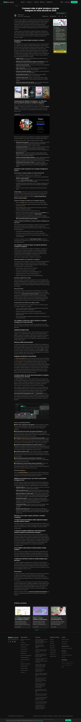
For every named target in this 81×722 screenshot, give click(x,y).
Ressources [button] (30, 2)
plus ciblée (25, 55)
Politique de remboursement (67, 715)
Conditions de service (37, 715)
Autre (63, 666)
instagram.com (23, 202)
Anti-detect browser (37, 616)
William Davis (21, 14)
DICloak (21, 378)
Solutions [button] (23, 2)
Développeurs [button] (50, 2)
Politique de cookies (57, 715)
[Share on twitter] (8, 641)
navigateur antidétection (21, 358)
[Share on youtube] (14, 641)
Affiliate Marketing (54, 616)
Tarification (36, 2)
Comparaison (17, 616)
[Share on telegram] (12, 641)
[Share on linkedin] (10, 641)
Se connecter (67, 2)
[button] (62, 2)
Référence (42, 2)
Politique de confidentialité (47, 715)
